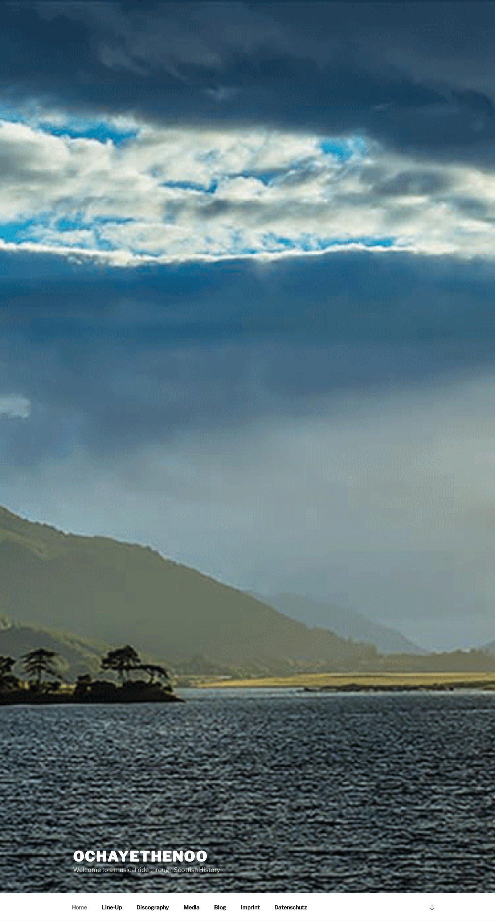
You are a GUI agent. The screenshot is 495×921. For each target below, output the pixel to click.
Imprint (250, 907)
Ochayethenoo (140, 856)
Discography (152, 907)
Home (79, 907)
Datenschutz (290, 907)
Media (191, 907)
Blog (220, 907)
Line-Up (112, 907)
